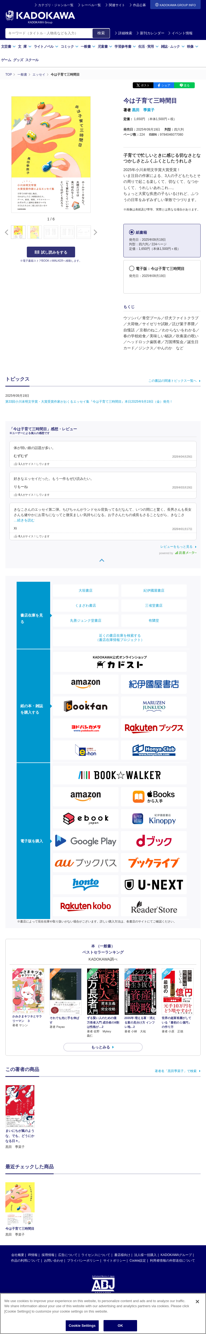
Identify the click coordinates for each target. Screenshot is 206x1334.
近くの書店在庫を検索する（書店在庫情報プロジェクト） (119, 637)
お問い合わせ (53, 1217)
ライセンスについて (95, 1212)
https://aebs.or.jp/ (84, 1268)
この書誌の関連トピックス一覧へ (172, 381)
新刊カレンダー (150, 33)
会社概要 (17, 1212)
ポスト (145, 85)
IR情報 (33, 1212)
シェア (165, 85)
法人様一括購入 (145, 1212)
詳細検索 (123, 33)
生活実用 (148, 47)
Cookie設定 (138, 1217)
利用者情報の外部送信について (172, 1217)
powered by (178, 553)
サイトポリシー (114, 1217)
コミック (70, 47)
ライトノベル (46, 47)
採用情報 (48, 1212)
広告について (68, 1212)
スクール (31, 60)
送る (187, 85)
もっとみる (100, 1047)
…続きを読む (24, 520)
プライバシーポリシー (83, 1217)
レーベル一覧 (91, 5)
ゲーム (6, 60)
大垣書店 (86, 590)
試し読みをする (51, 252)
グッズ (18, 60)
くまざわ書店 (85, 605)
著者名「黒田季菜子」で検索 (176, 1071)
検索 (101, 33)
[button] (94, 232)
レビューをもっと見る (176, 547)
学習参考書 (125, 47)
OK (120, 1326)
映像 (192, 47)
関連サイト (117, 5)
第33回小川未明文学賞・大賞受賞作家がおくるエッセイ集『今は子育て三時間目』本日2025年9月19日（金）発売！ (89, 401)
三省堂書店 (154, 605)
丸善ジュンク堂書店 (85, 620)
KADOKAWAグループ (176, 1212)
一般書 (88, 47)
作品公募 (139, 5)
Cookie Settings (82, 1326)
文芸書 (8, 47)
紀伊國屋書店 (154, 590)
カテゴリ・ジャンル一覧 (55, 5)
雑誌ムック (173, 47)
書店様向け (122, 1212)
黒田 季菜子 (143, 110)
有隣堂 (154, 620)
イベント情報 (180, 33)
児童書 (105, 47)
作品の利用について (25, 1217)
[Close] (197, 1301)
